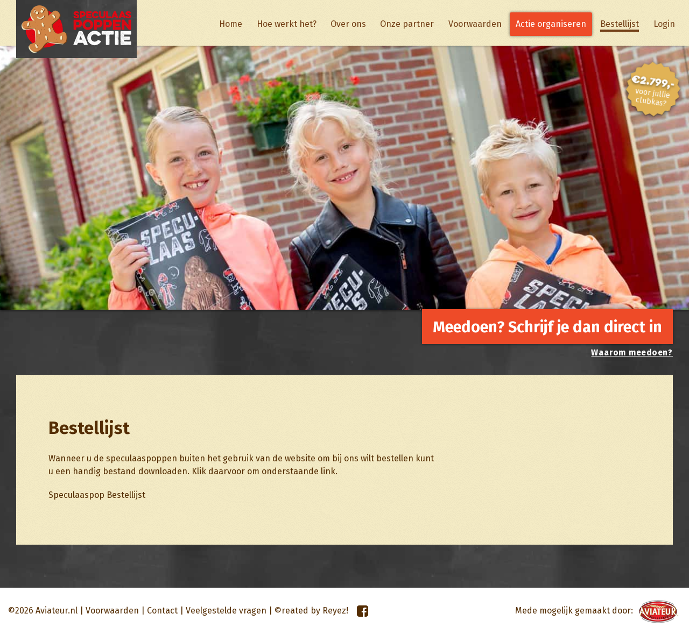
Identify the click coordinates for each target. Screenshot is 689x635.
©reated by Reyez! (311, 610)
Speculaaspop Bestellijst (96, 495)
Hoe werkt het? (287, 24)
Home (230, 24)
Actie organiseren (551, 24)
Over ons (348, 24)
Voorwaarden (475, 24)
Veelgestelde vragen (226, 610)
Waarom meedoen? (632, 353)
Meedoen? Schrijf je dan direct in (547, 327)
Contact (162, 610)
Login (664, 24)
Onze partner (407, 24)
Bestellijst (619, 24)
